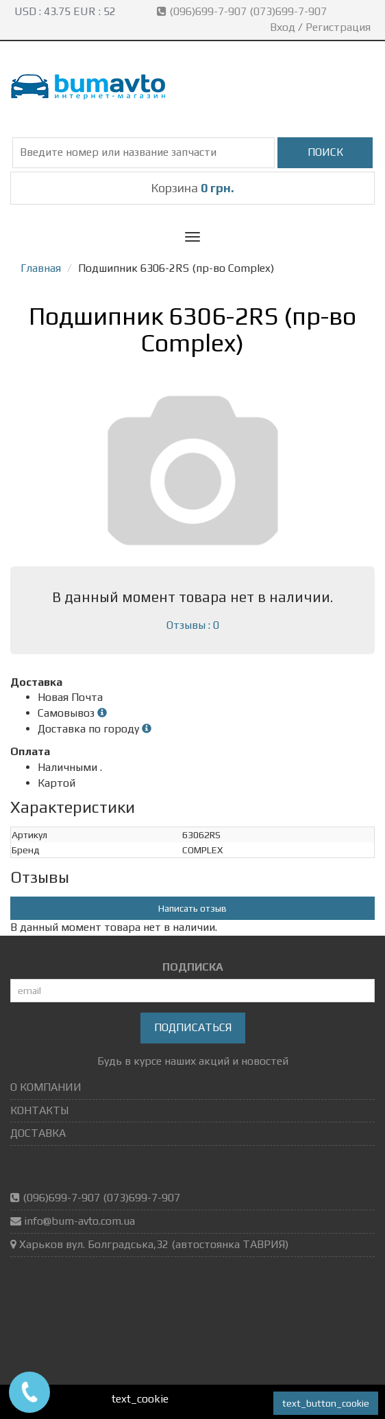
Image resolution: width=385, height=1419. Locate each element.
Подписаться (193, 1027)
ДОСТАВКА (38, 1133)
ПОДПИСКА (192, 966)
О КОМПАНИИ (46, 1087)
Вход (282, 27)
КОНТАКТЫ (39, 1110)
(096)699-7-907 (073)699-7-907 (243, 11)
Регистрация (338, 27)
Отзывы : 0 (192, 625)
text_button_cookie (325, 1403)
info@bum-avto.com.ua (79, 1220)
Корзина (192, 188)
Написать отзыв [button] (192, 908)
